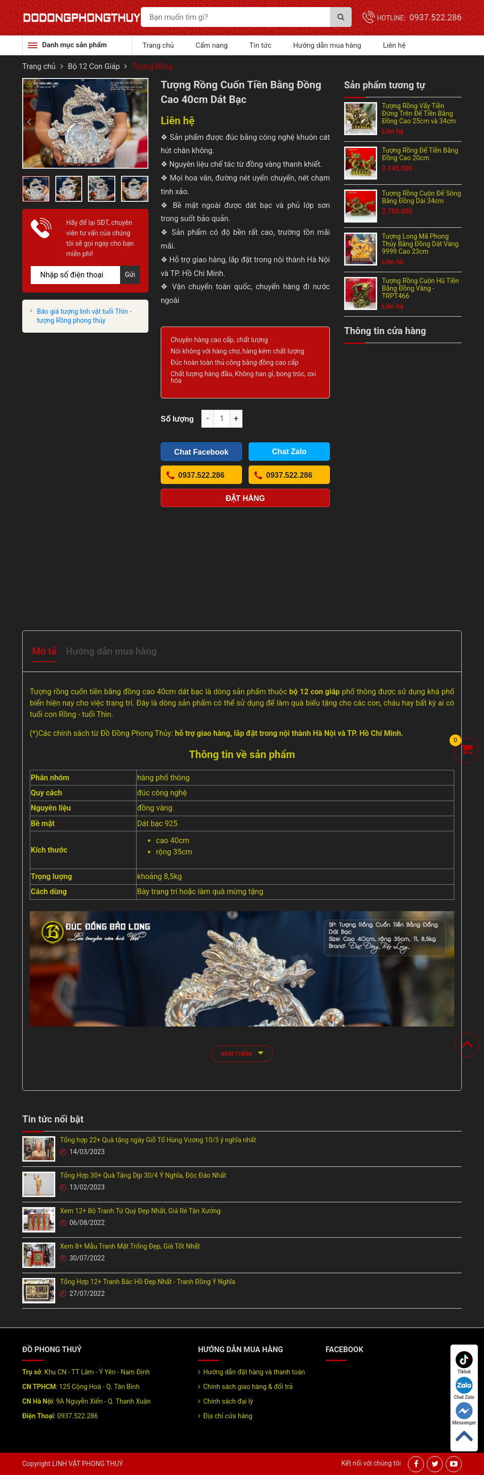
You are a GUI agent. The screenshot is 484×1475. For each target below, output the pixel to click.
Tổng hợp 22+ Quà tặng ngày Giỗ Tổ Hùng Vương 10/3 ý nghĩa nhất (158, 1140)
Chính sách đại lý (228, 1401)
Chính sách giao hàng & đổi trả (248, 1386)
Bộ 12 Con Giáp (94, 66)
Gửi (130, 274)
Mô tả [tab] (44, 651)
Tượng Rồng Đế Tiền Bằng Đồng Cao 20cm (420, 154)
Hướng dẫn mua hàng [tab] (111, 651)
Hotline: (419, 18)
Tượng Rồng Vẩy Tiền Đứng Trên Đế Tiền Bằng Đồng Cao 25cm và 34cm (419, 113)
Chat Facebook (201, 452)
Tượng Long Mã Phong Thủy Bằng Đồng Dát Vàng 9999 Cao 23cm (420, 244)
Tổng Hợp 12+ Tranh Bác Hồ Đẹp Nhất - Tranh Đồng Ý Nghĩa (147, 1281)
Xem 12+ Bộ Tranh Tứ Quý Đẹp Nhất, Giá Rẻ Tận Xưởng (140, 1211)
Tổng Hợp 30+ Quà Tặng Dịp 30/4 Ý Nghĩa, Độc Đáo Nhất (143, 1175)
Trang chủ (158, 45)
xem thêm (242, 1052)
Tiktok (464, 1362)
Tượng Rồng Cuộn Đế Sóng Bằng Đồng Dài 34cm (421, 197)
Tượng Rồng (152, 66)
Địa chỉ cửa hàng (227, 1416)
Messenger (464, 1413)
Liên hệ (394, 45)
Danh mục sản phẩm (74, 45)
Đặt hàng (245, 498)
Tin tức (261, 45)
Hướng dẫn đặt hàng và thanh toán (254, 1372)
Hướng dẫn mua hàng (327, 45)
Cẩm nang (212, 45)
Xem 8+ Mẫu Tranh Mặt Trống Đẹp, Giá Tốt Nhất (130, 1246)
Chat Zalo (464, 1388)
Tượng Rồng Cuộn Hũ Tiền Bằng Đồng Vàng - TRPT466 (420, 288)
